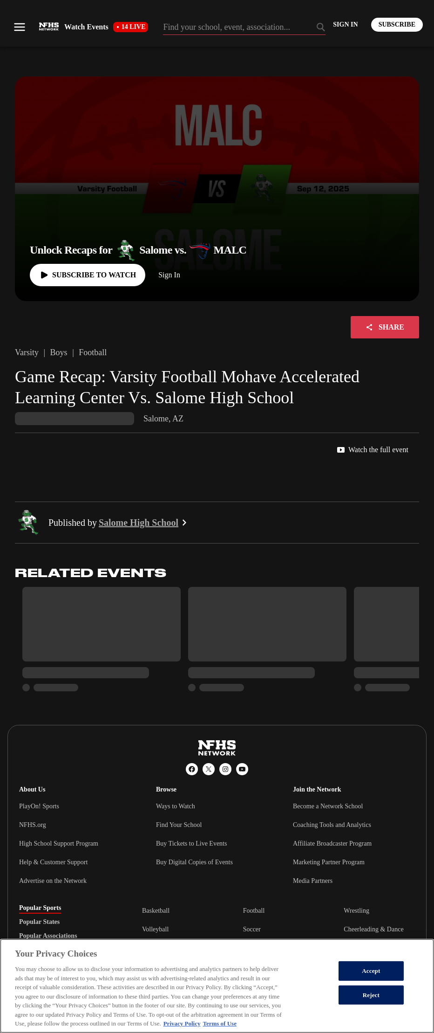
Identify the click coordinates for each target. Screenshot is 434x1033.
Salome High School (144, 522)
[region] (217, 986)
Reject (371, 995)
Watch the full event (372, 450)
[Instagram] (225, 769)
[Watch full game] (87, 275)
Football (254, 910)
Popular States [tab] (39, 922)
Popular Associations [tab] (48, 936)
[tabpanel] (278, 929)
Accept (371, 970)
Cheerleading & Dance (373, 929)
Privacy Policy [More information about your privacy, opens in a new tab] (182, 1023)
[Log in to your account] (345, 25)
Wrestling (356, 910)
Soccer (252, 929)
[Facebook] (192, 769)
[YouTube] (242, 769)
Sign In (169, 275)
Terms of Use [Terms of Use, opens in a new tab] (219, 1023)
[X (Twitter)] (209, 769)
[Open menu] (19, 27)
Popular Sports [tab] (40, 908)
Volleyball (155, 929)
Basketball (156, 910)
